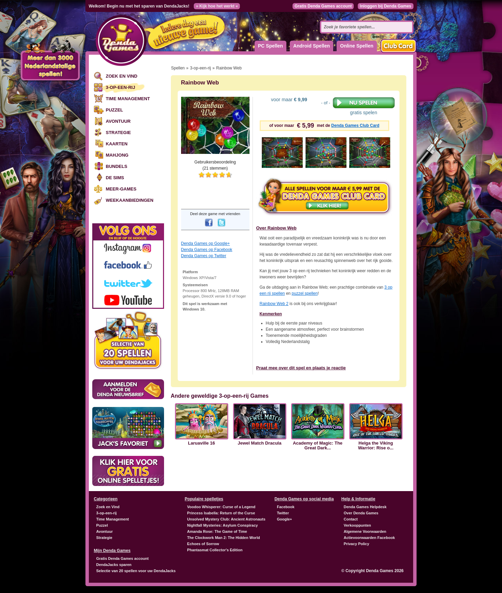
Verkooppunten (357, 525)
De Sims (115, 177)
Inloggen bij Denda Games (385, 6)
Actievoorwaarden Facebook (369, 538)
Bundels (116, 166)
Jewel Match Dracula (260, 443)
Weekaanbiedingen (129, 200)
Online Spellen (356, 46)
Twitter (283, 513)
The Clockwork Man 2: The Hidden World (223, 538)
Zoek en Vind (121, 76)
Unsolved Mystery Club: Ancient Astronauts (226, 519)
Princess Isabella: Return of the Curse (221, 513)
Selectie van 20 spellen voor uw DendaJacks (136, 571)
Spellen (178, 68)
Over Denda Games (361, 513)
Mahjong (117, 155)
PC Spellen (270, 46)
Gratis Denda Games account (323, 6)
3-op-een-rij (120, 87)
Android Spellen (311, 46)
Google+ (284, 519)
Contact (351, 519)
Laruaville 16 (201, 443)
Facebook (285, 507)
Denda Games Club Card (355, 125)
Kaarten (117, 143)
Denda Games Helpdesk (365, 507)
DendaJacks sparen (114, 565)
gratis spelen (364, 106)
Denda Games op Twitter (204, 255)
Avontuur (118, 121)
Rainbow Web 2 (274, 303)
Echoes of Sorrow (203, 544)
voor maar (288, 99)
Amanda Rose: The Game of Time (217, 531)
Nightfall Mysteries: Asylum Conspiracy (222, 525)
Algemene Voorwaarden (365, 531)
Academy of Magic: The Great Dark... (317, 445)
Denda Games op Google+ (205, 243)
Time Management (128, 98)
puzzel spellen (305, 293)
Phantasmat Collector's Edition (215, 550)
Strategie (118, 132)
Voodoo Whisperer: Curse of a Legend (221, 507)
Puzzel (114, 110)
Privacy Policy (356, 544)
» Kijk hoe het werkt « (217, 6)
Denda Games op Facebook (206, 249)
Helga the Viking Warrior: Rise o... (376, 445)
